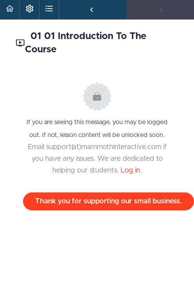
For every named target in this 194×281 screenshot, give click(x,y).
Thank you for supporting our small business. (108, 201)
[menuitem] (29, 10)
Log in (130, 170)
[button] (10, 10)
